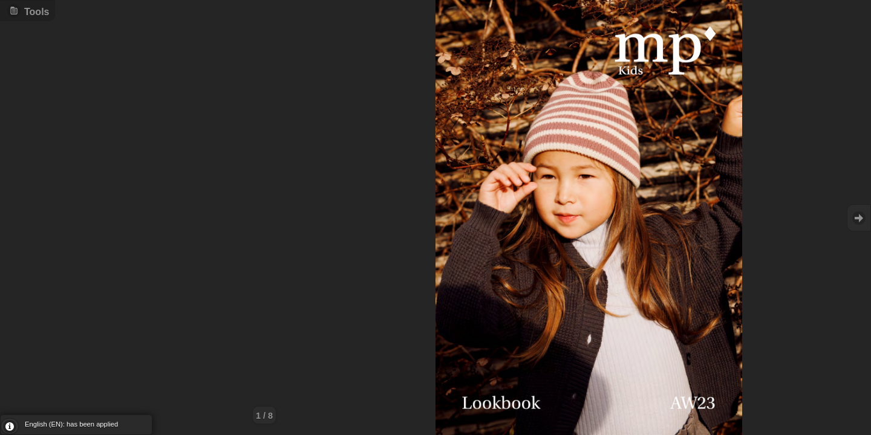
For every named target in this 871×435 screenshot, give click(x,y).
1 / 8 (264, 415)
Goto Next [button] (859, 217)
